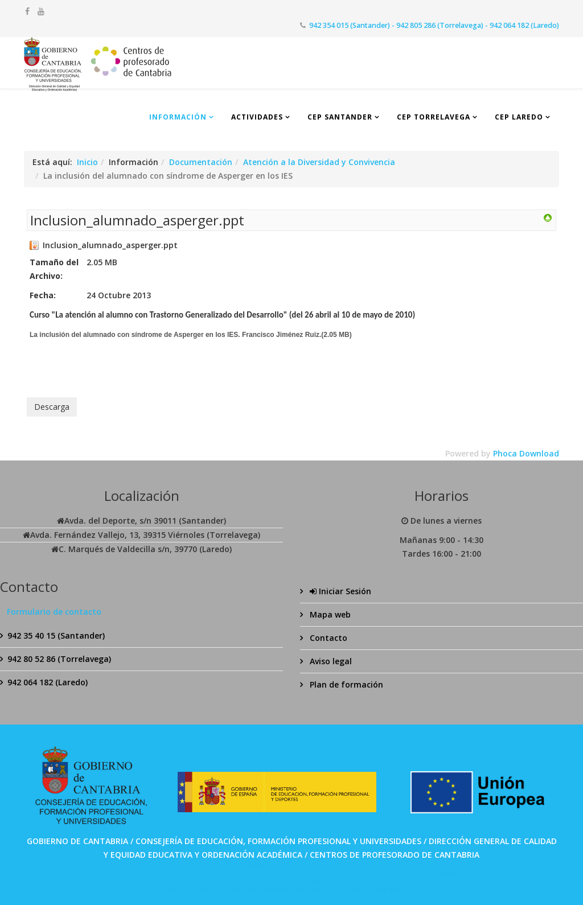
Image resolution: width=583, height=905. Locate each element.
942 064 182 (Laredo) (47, 682)
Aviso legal (329, 661)
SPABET (254, 866)
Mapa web (329, 614)
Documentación (200, 162)
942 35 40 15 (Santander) (56, 635)
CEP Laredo (519, 117)
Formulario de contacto (54, 611)
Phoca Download (526, 453)
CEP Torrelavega (433, 117)
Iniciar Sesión (339, 591)
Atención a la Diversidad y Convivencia (319, 162)
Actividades (257, 117)
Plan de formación (345, 684)
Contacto (327, 637)
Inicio (87, 162)
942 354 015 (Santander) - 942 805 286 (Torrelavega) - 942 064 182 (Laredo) (434, 25)
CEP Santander (339, 117)
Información (178, 117)
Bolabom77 (278, 890)
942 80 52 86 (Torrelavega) (59, 658)
